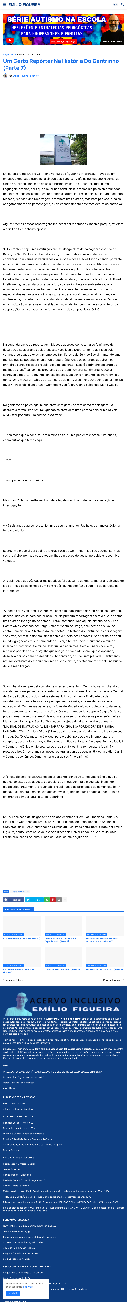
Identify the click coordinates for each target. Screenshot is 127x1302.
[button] (4, 4)
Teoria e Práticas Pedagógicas (18, 1231)
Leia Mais (28, 1286)
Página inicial (9, 54)
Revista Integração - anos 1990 (19, 1128)
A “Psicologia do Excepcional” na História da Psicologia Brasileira (35, 1283)
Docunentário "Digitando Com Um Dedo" (23, 1077)
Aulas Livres (9, 1088)
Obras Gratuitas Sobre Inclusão (18, 1082)
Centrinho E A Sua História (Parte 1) (21, 938)
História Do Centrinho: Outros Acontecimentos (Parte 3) (102, 940)
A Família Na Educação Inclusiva (19, 1248)
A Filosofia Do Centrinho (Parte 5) (62, 969)
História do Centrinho (29, 54)
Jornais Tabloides (12, 1169)
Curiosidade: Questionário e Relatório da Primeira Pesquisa (32, 1144)
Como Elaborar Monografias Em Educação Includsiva (29, 1237)
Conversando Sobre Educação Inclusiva (23, 1242)
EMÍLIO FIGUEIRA (24, 4)
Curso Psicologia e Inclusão (16, 1278)
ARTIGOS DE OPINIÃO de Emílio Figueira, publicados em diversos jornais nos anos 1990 (47, 1196)
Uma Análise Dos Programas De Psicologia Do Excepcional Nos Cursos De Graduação (46, 1289)
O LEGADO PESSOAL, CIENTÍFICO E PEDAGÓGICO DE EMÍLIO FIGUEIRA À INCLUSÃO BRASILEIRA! (53, 1071)
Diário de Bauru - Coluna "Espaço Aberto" (24, 1180)
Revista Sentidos (11, 1150)
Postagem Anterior (14, 980)
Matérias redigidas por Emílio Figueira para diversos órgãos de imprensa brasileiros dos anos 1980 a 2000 (56, 1191)
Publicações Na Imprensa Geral (19, 1163)
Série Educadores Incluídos (16, 1258)
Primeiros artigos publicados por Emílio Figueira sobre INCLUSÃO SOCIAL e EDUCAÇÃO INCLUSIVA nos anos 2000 (61, 1202)
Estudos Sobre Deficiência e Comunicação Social (27, 1139)
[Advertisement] (63, 103)
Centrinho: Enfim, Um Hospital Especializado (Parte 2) (60, 940)
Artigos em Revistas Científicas (18, 1109)
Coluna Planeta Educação (16, 1185)
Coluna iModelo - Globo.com (17, 1174)
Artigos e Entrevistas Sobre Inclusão (21, 1253)
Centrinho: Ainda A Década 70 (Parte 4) (19, 970)
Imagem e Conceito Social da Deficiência (23, 1133)
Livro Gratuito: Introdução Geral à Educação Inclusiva (29, 1226)
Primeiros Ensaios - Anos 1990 (18, 1122)
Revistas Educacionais (14, 1103)
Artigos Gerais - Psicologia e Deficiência (23, 1272)
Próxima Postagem (112, 980)
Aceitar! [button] (13, 1293)
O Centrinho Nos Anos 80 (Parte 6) (104, 969)
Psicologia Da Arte (12, 1294)
